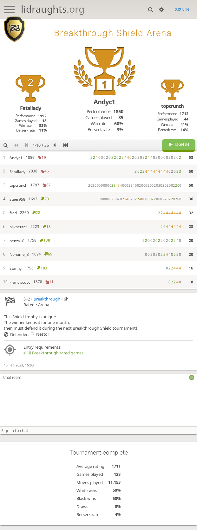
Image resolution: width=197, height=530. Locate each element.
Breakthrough (47, 304)
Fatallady (30, 108)
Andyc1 (104, 101)
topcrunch (172, 106)
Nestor (39, 339)
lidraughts (52, 9)
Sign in (182, 9)
